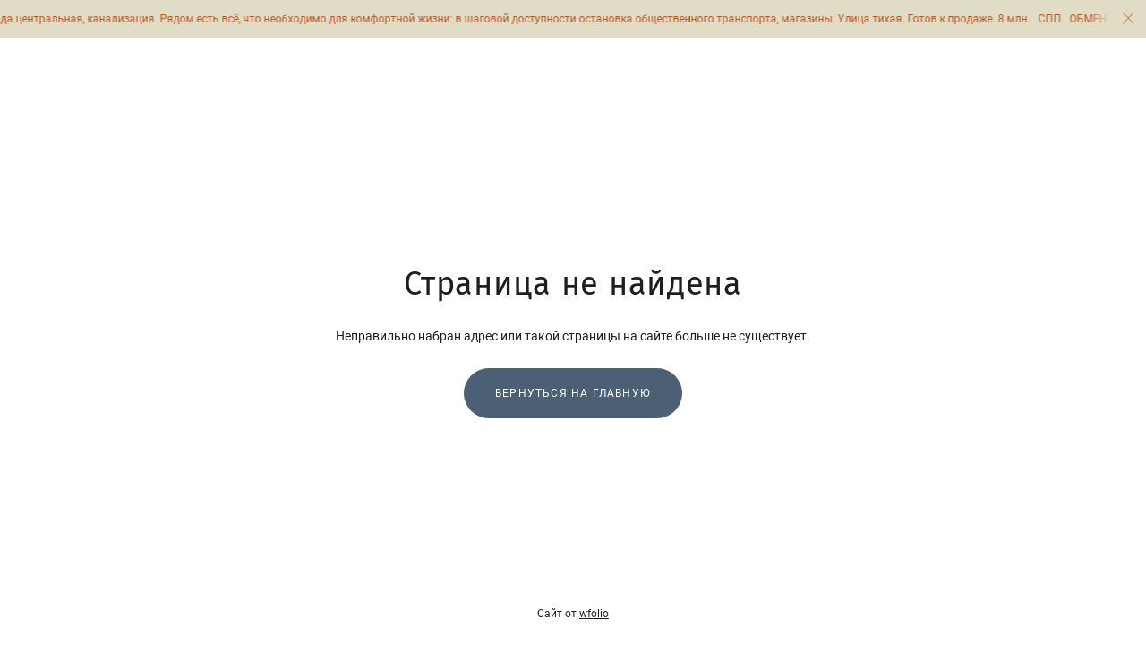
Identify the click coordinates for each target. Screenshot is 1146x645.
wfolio (594, 613)
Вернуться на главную (573, 393)
